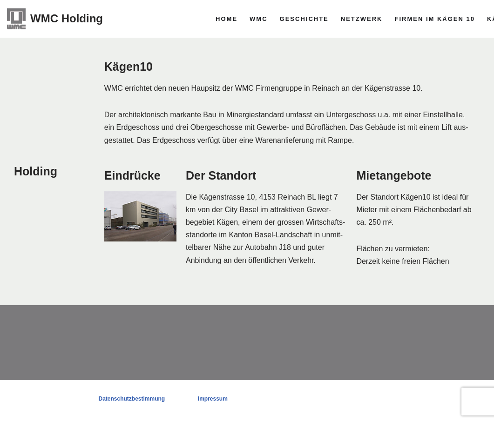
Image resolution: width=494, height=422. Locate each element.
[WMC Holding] (55, 18)
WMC (259, 18)
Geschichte (304, 18)
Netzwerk (362, 18)
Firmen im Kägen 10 (434, 18)
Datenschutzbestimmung (131, 398)
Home (226, 18)
